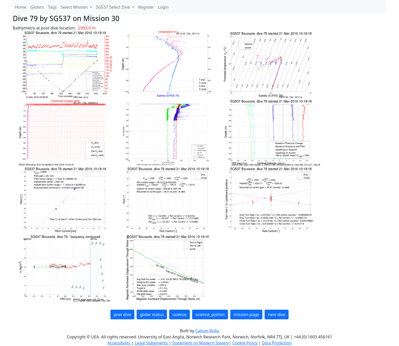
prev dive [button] (122, 314)
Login (163, 7)
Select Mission (75, 7)
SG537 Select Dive (113, 7)
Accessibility (119, 343)
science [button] (180, 314)
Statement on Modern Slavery (200, 343)
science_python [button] (210, 314)
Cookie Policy (245, 343)
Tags (52, 7)
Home (20, 7)
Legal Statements (152, 343)
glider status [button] (152, 314)
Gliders (37, 7)
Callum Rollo (207, 331)
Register (146, 7)
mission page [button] (246, 314)
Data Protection (277, 343)
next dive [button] (276, 314)
